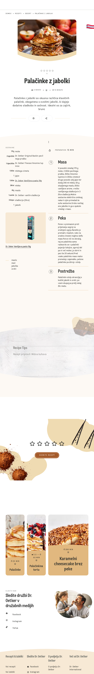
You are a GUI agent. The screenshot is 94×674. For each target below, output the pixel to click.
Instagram (34, 672)
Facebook (34, 667)
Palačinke (15, 545)
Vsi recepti (10, 667)
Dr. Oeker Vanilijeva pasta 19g (28, 181)
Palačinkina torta (36, 545)
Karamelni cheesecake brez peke (68, 545)
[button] (47, 66)
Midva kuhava (39, 355)
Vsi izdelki (10, 672)
